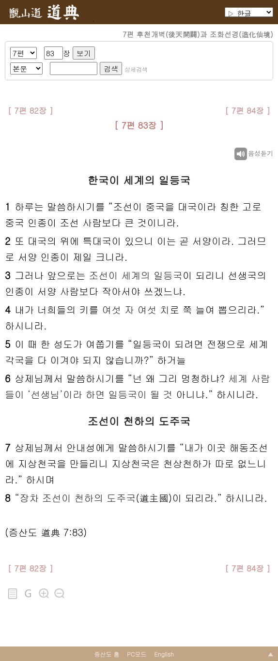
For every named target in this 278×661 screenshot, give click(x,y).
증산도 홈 (106, 654)
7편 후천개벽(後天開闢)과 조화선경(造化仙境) (198, 34)
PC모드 (136, 654)
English (164, 654)
